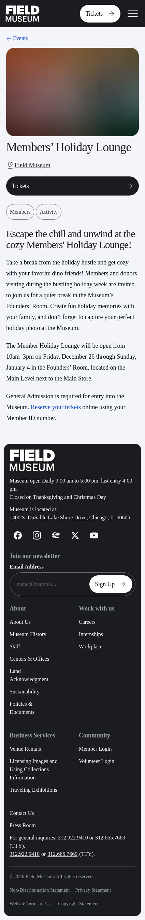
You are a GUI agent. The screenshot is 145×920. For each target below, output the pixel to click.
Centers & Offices (29, 659)
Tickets (101, 14)
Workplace (90, 646)
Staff (15, 646)
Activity (48, 212)
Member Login (95, 749)
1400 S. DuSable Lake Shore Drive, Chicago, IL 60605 (70, 517)
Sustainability (25, 691)
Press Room (23, 825)
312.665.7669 (62, 854)
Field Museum (32, 165)
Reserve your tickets (56, 407)
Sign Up (112, 584)
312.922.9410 (25, 854)
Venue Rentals (25, 749)
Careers (87, 622)
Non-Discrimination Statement (40, 890)
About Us (20, 622)
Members (20, 212)
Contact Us (22, 813)
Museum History (28, 634)
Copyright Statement (78, 903)
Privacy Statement (93, 890)
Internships (91, 634)
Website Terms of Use (31, 903)
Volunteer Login (96, 761)
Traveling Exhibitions (33, 790)
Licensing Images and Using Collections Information (33, 769)
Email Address (27, 567)
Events (16, 38)
